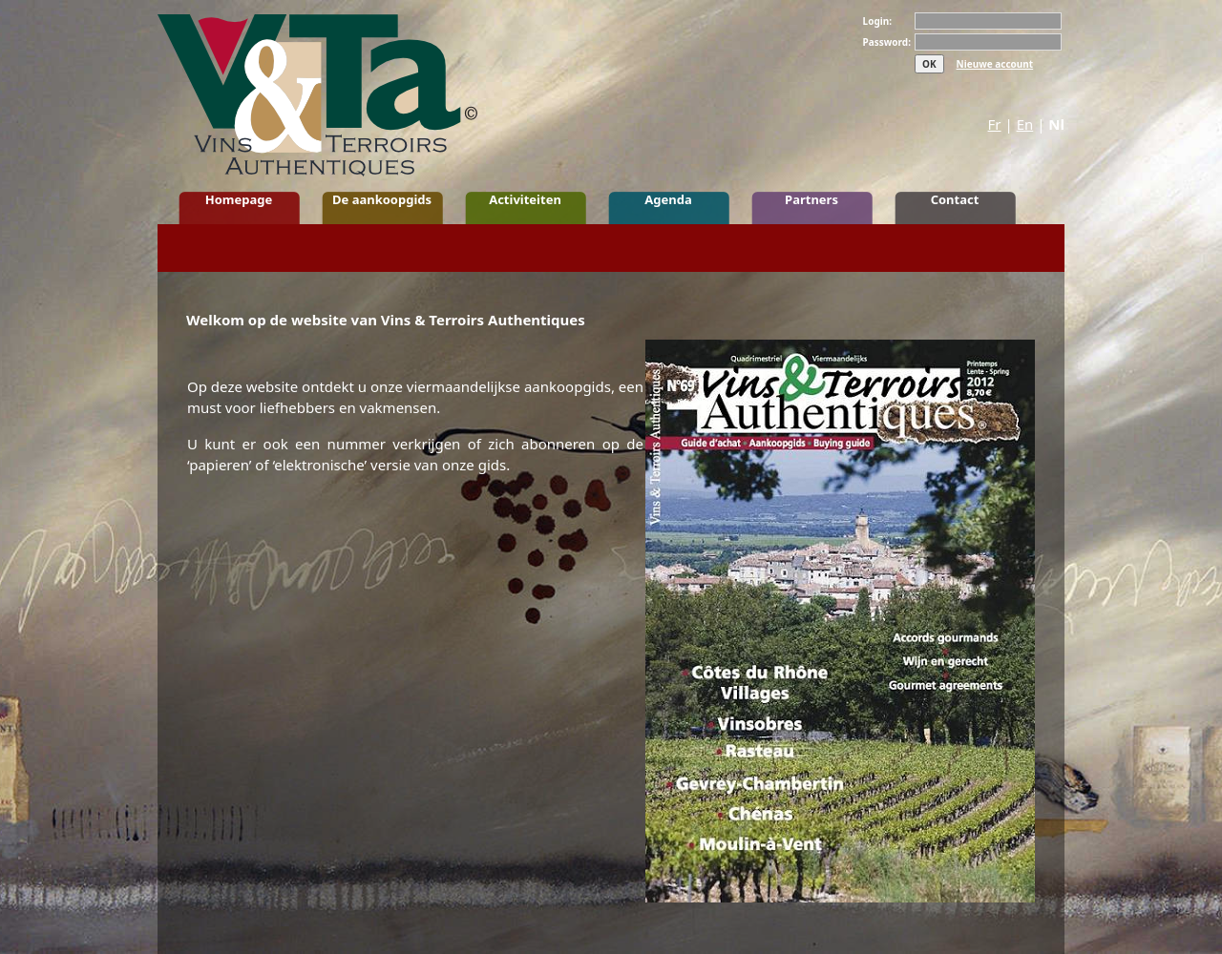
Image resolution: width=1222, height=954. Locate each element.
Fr (994, 124)
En (1025, 124)
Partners (811, 199)
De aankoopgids (382, 199)
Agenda (667, 199)
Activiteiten (525, 199)
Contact (955, 199)
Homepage (239, 199)
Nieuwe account (995, 64)
